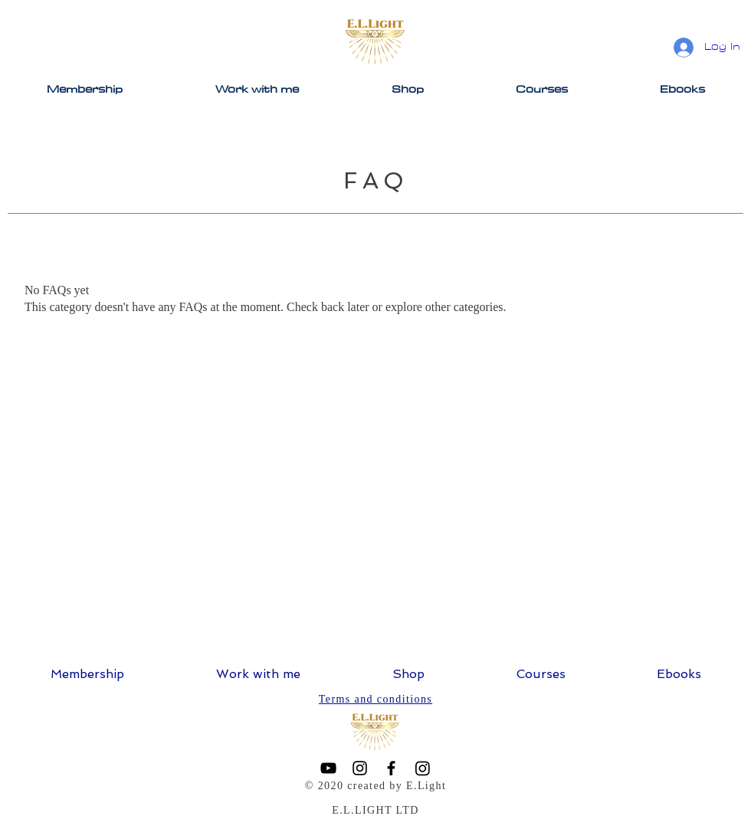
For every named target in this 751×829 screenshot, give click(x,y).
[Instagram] (359, 768)
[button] (407, 89)
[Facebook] (391, 768)
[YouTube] (328, 768)
